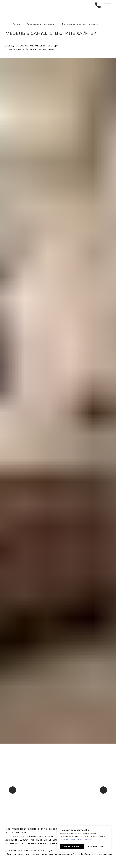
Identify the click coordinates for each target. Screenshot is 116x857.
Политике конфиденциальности (75, 839)
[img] (9, 5)
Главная (17, 24)
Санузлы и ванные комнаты (41, 24)
